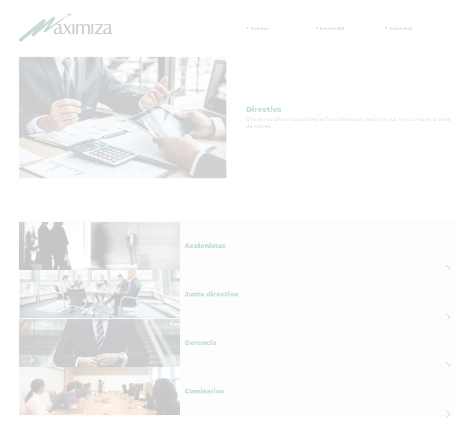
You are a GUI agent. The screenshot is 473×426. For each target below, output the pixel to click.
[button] (236, 246)
